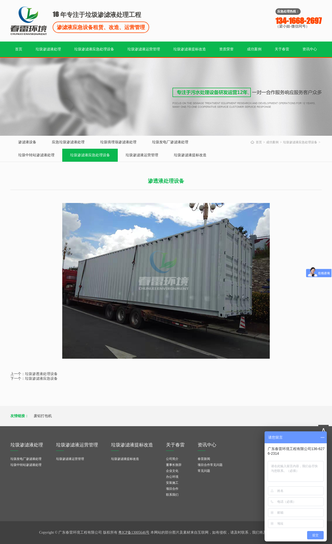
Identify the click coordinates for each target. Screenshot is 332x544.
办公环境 (172, 477)
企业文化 (172, 471)
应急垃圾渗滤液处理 (68, 142)
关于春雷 (282, 49)
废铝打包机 (43, 416)
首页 (18, 49)
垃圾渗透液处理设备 (41, 374)
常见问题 (204, 471)
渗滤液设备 (27, 142)
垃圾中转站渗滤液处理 (36, 155)
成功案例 (254, 49)
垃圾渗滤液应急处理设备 (94, 49)
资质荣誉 (226, 49)
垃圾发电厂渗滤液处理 (170, 142)
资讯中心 (309, 49)
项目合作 (172, 489)
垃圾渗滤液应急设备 (41, 378)
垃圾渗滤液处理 (48, 49)
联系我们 (172, 495)
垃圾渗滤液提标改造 (189, 49)
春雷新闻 (204, 459)
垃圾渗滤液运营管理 (143, 49)
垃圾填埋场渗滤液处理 (118, 142)
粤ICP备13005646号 (133, 532)
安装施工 (172, 483)
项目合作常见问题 (210, 465)
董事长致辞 (174, 465)
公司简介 (172, 459)
